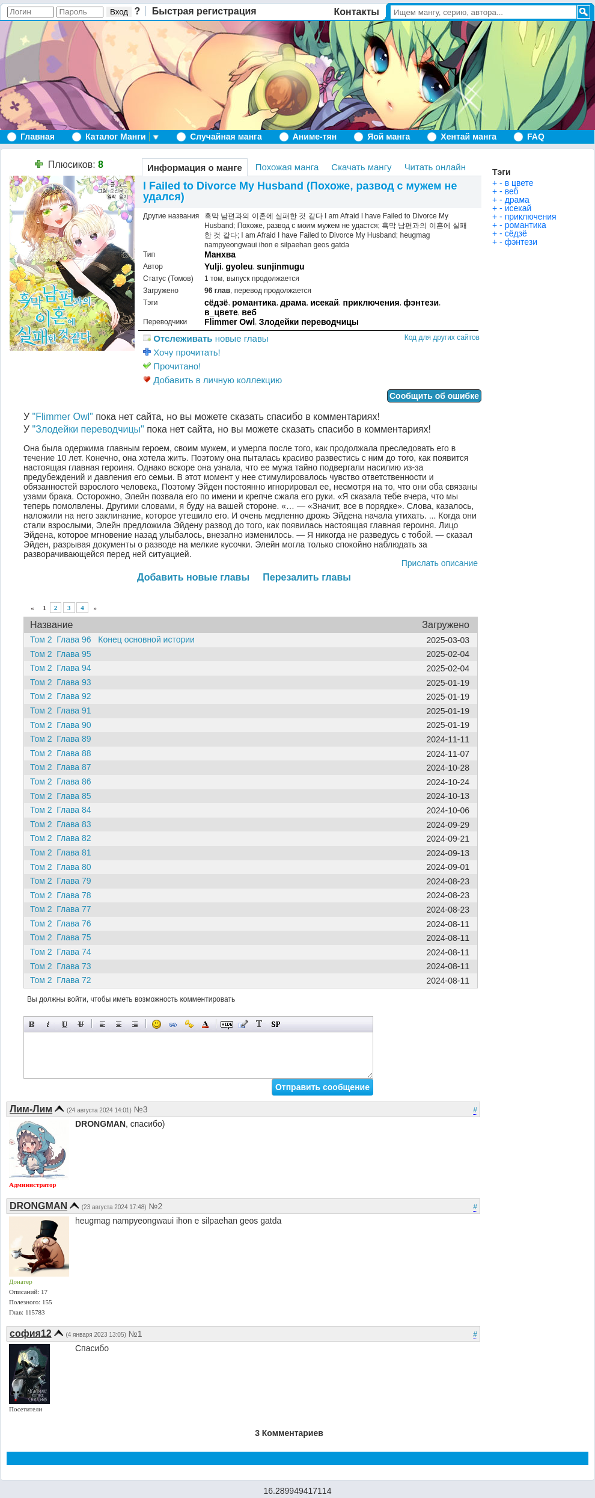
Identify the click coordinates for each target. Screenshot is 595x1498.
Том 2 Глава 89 (64, 739)
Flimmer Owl (229, 322)
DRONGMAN (38, 1206)
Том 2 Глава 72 (64, 980)
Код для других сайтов (442, 337)
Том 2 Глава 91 (64, 710)
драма (293, 302)
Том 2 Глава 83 (64, 824)
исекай (324, 302)
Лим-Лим (31, 1109)
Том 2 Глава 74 (64, 952)
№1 (135, 1334)
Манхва (220, 254)
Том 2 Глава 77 (64, 909)
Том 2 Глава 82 (64, 838)
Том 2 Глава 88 (64, 753)
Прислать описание (439, 563)
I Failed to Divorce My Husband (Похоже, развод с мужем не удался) (300, 191)
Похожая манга (287, 167)
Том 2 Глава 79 (64, 881)
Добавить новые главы (193, 577)
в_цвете (221, 312)
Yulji (213, 266)
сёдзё (216, 302)
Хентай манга (468, 136)
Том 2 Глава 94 (64, 668)
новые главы (206, 338)
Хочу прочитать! (182, 352)
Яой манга (388, 136)
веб (249, 312)
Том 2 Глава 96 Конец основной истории (112, 639)
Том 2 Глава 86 (64, 781)
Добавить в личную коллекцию (212, 380)
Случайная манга (225, 136)
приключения (371, 302)
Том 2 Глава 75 (64, 937)
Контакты (356, 12)
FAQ (536, 136)
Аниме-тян (315, 136)
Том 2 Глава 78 (64, 895)
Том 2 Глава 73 (64, 966)
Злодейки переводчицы (309, 322)
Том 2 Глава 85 (64, 796)
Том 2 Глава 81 (64, 852)
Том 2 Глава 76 (64, 923)
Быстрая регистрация (204, 11)
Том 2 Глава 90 (64, 725)
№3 (141, 1109)
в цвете (519, 183)
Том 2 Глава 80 (64, 867)
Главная (37, 136)
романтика (254, 302)
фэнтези (421, 302)
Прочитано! (172, 366)
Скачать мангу (361, 167)
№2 (156, 1206)
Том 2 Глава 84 (64, 810)
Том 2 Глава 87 (64, 767)
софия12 (31, 1333)
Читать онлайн (435, 167)
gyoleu (238, 266)
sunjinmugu (280, 266)
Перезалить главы (307, 577)
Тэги (501, 172)
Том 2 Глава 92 (64, 696)
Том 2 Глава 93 (64, 682)
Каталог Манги (115, 136)
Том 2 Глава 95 (64, 654)
